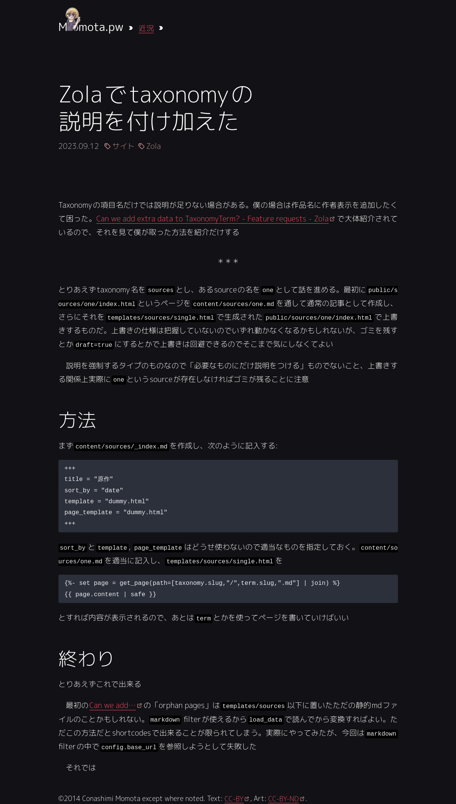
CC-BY (233, 797)
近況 (146, 28)
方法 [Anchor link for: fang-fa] (77, 419)
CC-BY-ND (283, 797)
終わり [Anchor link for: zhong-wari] (86, 657)
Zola (153, 146)
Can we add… (112, 704)
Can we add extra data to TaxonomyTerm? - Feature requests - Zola (212, 218)
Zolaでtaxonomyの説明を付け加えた (155, 107)
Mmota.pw (91, 27)
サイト (123, 146)
